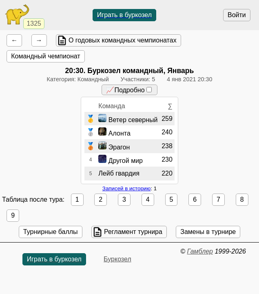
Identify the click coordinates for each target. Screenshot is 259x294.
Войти (237, 14)
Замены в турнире (208, 231)
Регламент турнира (133, 231)
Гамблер (200, 251)
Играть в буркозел (124, 14)
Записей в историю (126, 188)
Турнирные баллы (50, 231)
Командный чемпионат (45, 56)
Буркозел (117, 259)
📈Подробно (128, 90)
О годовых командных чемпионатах (123, 40)
